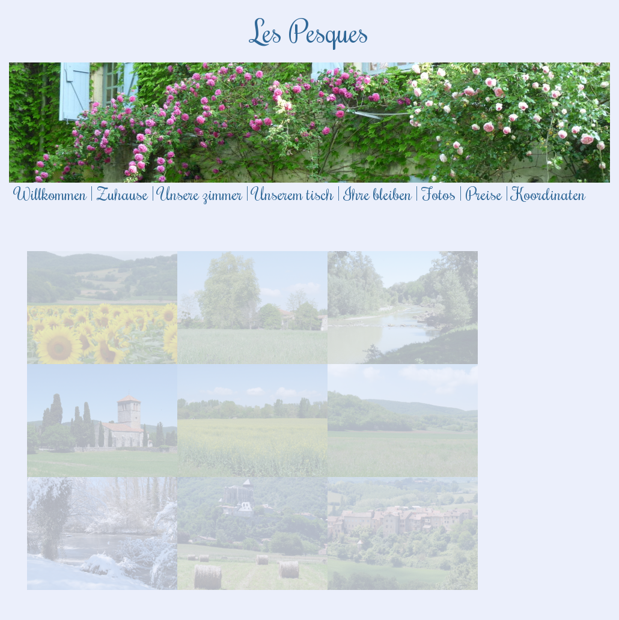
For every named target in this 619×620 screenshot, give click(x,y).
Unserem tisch (293, 193)
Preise (484, 193)
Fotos (439, 193)
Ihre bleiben (378, 193)
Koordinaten (548, 193)
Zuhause (122, 193)
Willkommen (51, 193)
